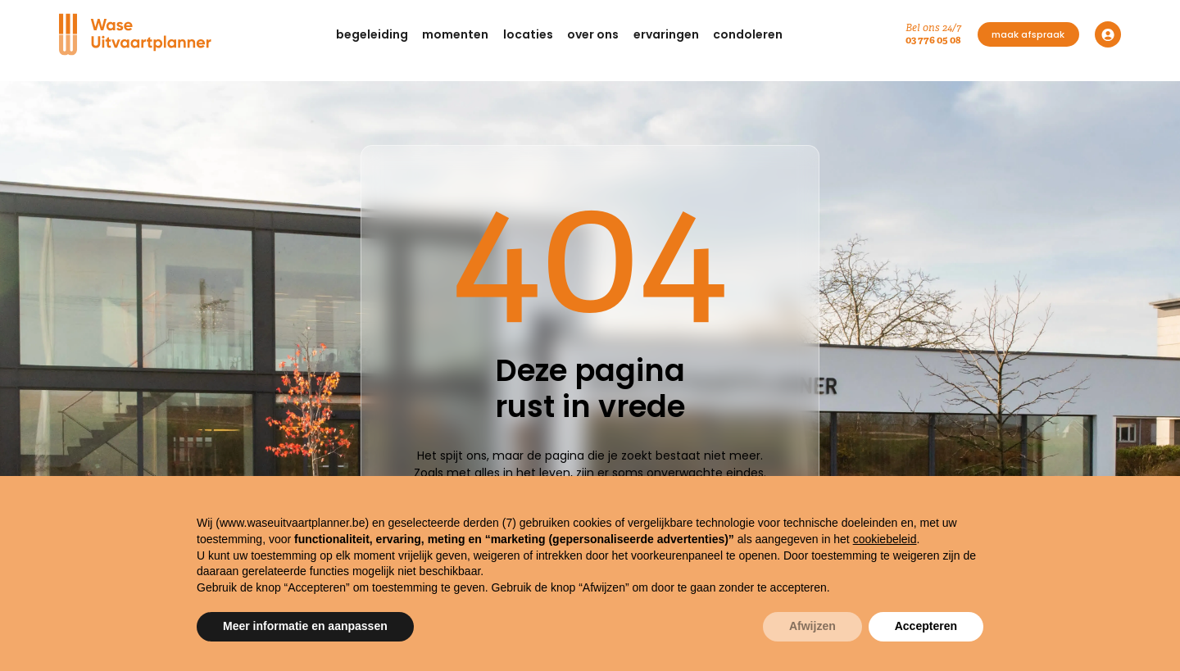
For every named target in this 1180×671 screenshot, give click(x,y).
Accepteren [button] (926, 625)
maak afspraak (1028, 34)
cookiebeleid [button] (885, 539)
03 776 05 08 (933, 40)
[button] (372, 34)
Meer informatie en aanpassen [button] (305, 625)
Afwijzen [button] (812, 625)
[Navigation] (135, 34)
